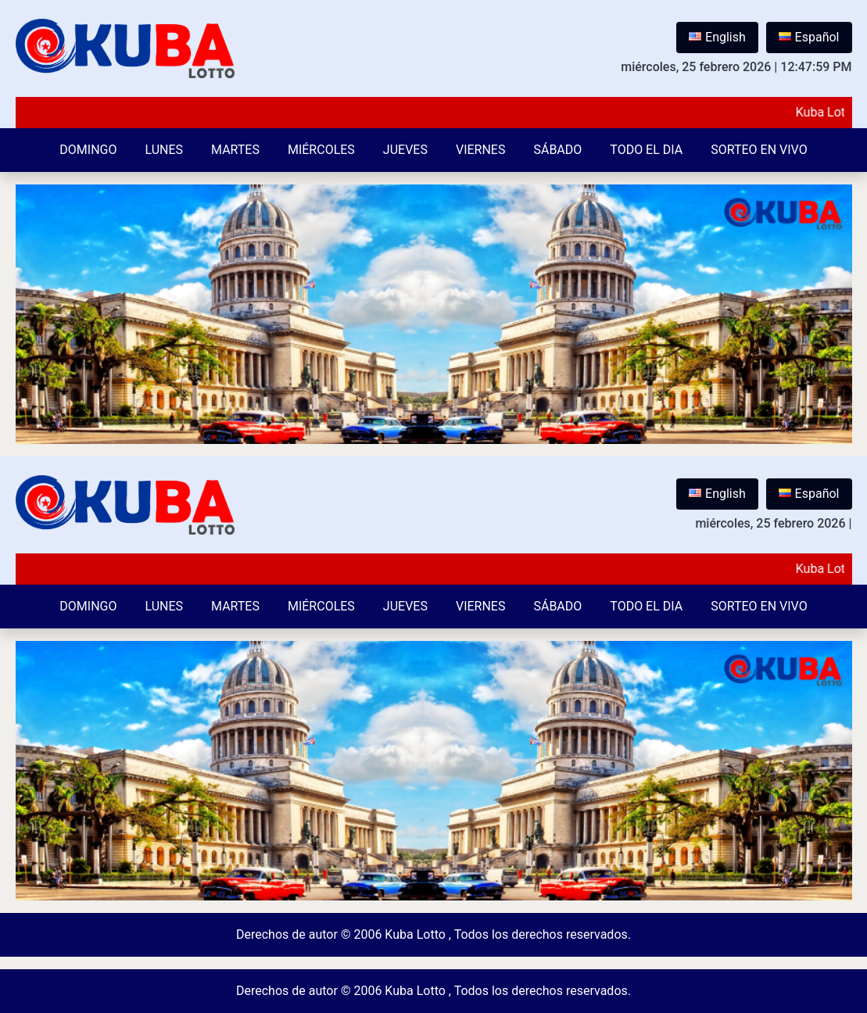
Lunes (164, 149)
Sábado (557, 149)
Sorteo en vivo (759, 149)
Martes (235, 149)
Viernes (481, 149)
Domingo (87, 149)
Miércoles (321, 149)
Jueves (405, 149)
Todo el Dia (646, 149)
